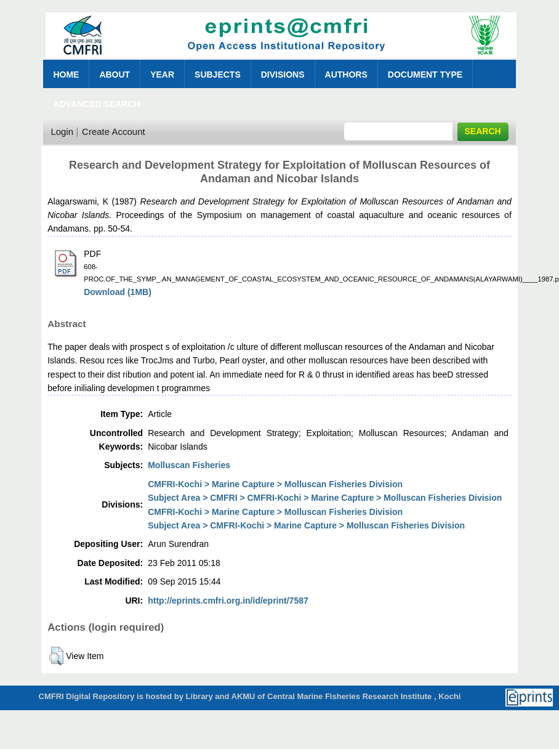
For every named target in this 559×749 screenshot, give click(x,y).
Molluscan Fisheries (189, 465)
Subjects (218, 74)
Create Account (113, 131)
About (114, 74)
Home (66, 74)
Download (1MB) (117, 292)
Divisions (283, 74)
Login (61, 131)
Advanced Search (96, 104)
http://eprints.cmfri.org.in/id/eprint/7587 (228, 600)
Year (162, 74)
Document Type (425, 74)
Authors (346, 74)
